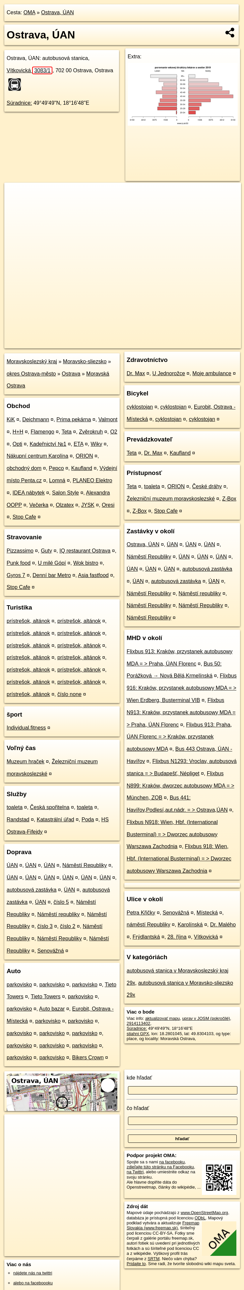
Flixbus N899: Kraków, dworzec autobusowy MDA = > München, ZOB (180, 786)
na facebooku (172, 1161)
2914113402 (138, 1023)
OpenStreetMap (127, 343)
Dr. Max (136, 373)
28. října (177, 937)
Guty (46, 551)
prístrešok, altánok (28, 621)
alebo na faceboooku (33, 1282)
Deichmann (35, 419)
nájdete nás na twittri (32, 1272)
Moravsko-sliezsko (85, 361)
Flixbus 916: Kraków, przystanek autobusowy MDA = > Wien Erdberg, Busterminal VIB (182, 688)
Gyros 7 (16, 575)
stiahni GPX (138, 1033)
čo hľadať (138, 1108)
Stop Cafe (24, 517)
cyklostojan (140, 407)
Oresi (108, 505)
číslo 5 (61, 902)
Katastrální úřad (55, 819)
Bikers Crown (87, 1057)
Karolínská (190, 924)
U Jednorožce (168, 373)
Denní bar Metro (51, 575)
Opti (17, 444)
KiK (11, 419)
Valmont (108, 419)
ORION (84, 456)
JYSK (87, 505)
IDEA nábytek (29, 493)
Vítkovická (29, 70)
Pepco (56, 468)
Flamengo (42, 432)
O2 (113, 432)
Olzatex (65, 505)
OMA (29, 12)
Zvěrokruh (91, 432)
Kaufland (81, 468)
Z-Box (229, 498)
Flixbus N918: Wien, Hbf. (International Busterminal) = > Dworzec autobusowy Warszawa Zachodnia (172, 834)
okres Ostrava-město (31, 374)
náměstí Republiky (148, 924)
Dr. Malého (223, 924)
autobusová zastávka (31, 890)
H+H (18, 432)
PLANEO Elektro (92, 480)
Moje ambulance (211, 373)
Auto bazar (52, 1009)
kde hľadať (139, 1078)
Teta (67, 432)
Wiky (96, 444)
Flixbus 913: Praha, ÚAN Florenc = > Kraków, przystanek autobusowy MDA (179, 737)
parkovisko (19, 984)
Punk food (18, 563)
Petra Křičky (141, 912)
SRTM (153, 1258)
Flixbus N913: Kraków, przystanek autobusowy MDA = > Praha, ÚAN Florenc (181, 712)
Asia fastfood (93, 575)
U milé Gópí (52, 563)
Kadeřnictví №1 (48, 444)
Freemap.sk (160, 343)
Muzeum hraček (25, 761)
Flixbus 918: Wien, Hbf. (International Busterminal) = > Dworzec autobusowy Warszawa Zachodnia (179, 859)
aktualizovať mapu (162, 1018)
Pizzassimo (20, 551)
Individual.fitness (26, 728)
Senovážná (50, 951)
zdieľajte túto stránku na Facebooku (160, 1166)
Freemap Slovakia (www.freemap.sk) (163, 1225)
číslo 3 (45, 926)
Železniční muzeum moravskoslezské (171, 498)
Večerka (38, 505)
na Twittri (135, 1171)
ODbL (200, 1217)
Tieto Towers (46, 996)
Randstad (18, 819)
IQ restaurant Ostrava (84, 551)
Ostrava (71, 374)
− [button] (16, 204)
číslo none (69, 694)
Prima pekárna (73, 419)
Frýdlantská (146, 937)
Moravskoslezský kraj (32, 361)
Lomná (57, 480)
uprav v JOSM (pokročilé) (206, 1018)
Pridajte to (136, 1263)
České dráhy (207, 486)
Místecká (207, 912)
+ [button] (16, 194)
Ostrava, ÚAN (57, 12)
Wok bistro (85, 563)
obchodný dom (24, 468)
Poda (88, 819)
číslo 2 (67, 926)
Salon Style (65, 493)
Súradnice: (19, 103)
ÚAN (12, 865)
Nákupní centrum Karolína (37, 456)
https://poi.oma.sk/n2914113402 (211, 343)
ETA (78, 444)
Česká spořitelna (49, 807)
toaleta (15, 807)
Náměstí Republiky (84, 865)
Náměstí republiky (58, 914)
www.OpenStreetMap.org (204, 1212)
